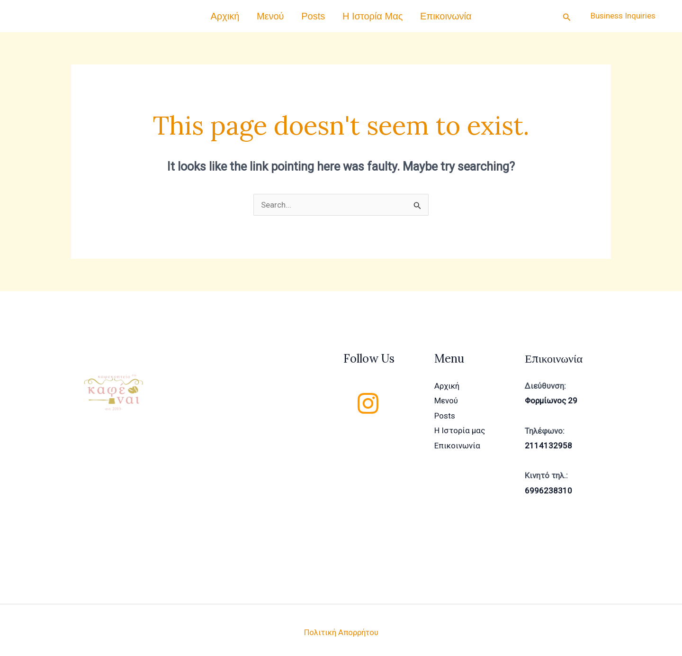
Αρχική (240, 13)
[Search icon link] (567, 13)
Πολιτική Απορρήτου (341, 627)
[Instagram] (368, 398)
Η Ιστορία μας (364, 13)
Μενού (278, 13)
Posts (313, 13)
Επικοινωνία (430, 13)
